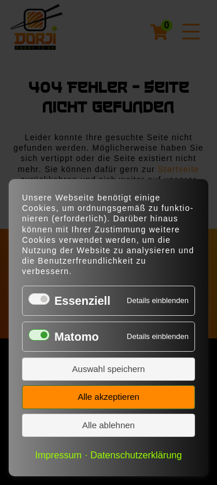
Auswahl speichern (108, 369)
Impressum (58, 455)
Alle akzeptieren (108, 397)
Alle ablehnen (108, 425)
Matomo (76, 336)
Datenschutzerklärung (136, 455)
